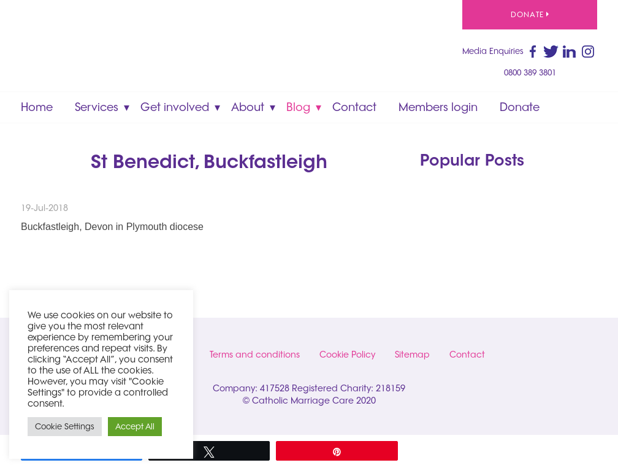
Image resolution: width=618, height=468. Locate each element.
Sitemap (412, 354)
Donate (530, 14)
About (247, 107)
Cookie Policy (347, 354)
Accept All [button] (134, 426)
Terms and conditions (255, 354)
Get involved (174, 107)
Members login (438, 107)
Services (96, 107)
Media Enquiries (493, 51)
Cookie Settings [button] (64, 426)
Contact (354, 107)
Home (37, 107)
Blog (298, 107)
